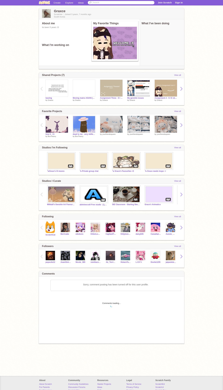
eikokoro (79, 234)
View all (177, 75)
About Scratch (45, 384)
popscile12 (50, 262)
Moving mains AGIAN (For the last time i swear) (84, 98)
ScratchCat (50, 235)
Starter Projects (104, 384)
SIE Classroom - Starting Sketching (126, 204)
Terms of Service (133, 384)
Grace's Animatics (153, 204)
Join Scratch (165, 2)
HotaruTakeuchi (126, 262)
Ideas (81, 2)
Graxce (50, 100)
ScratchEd (160, 384)
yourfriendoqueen (109, 134)
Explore (69, 2)
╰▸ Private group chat (89, 171)
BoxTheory (52, 136)
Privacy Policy (132, 387)
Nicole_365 (80, 262)
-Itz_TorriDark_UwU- (111, 262)
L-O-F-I (139, 262)
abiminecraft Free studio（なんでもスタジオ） (93, 205)
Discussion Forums (76, 387)
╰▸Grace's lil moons (55, 171)
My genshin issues (135, 98)
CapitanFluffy (111, 234)
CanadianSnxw (156, 234)
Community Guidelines (78, 384)
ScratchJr (159, 387)
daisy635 (140, 234)
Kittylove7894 (126, 234)
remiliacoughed (96, 262)
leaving (49, 98)
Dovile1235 (155, 262)
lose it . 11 (50, 134)
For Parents (44, 387)
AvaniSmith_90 (66, 262)
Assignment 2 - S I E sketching (166, 98)
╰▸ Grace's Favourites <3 (123, 171)
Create (57, 2)
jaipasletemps (171, 262)
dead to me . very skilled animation (84, 134)
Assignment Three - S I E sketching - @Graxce (111, 98)
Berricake (65, 234)
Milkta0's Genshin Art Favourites (61, 204)
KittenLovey (96, 234)
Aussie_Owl (171, 234)
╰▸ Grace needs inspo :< (155, 171)
